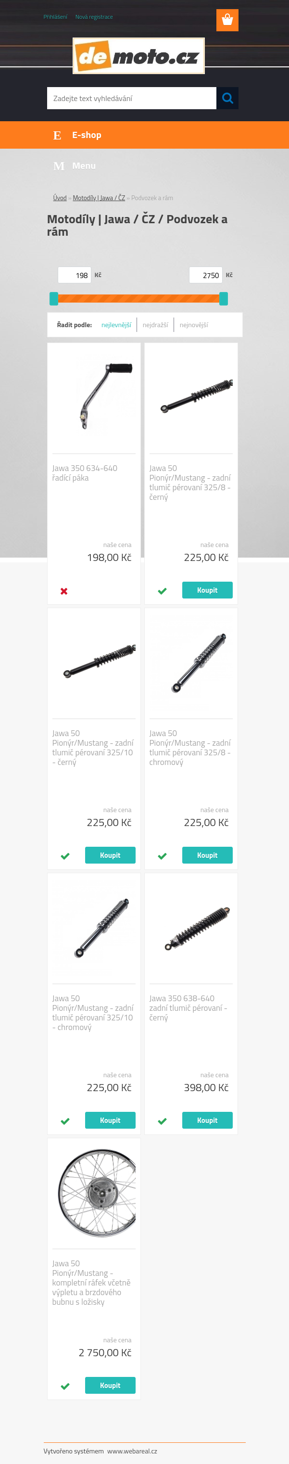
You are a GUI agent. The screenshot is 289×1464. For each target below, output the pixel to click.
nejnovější (194, 324)
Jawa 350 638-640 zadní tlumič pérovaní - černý (189, 1007)
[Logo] (139, 56)
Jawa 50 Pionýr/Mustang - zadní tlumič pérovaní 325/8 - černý (190, 482)
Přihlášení (55, 16)
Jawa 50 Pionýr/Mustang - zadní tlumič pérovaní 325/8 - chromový (190, 747)
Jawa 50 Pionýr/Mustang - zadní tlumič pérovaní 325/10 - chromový (93, 1012)
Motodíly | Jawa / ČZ (99, 198)
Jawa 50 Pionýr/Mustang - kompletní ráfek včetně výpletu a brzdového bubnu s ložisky (91, 1283)
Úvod (60, 198)
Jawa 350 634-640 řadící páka (84, 473)
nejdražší (155, 324)
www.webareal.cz (132, 1451)
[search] (227, 98)
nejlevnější (116, 324)
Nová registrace (94, 16)
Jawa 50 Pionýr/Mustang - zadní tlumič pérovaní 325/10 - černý (93, 747)
